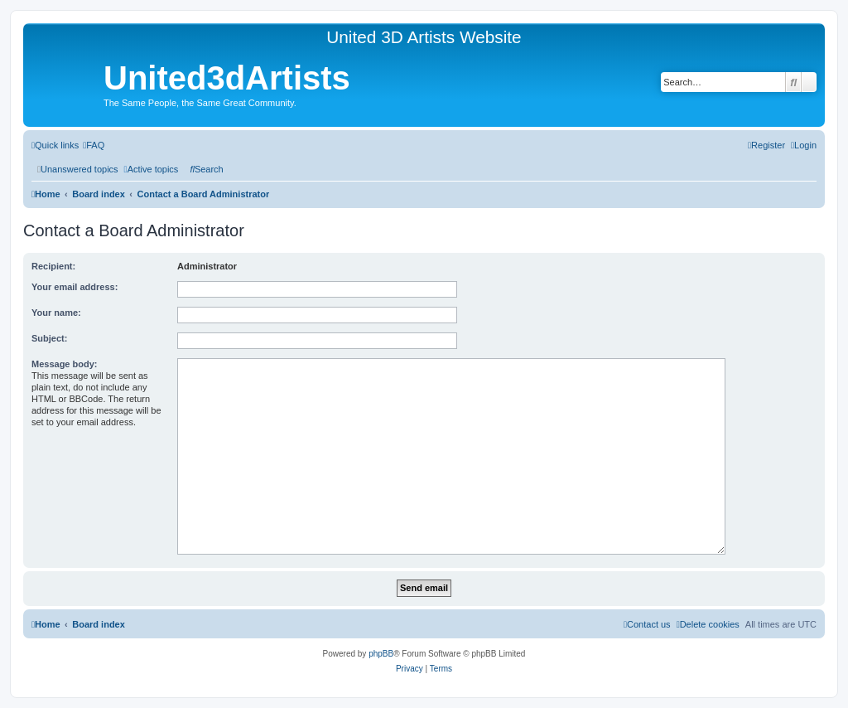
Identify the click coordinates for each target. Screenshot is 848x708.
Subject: (49, 338)
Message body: (64, 364)
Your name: (56, 313)
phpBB (381, 653)
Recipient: (53, 266)
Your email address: (74, 287)
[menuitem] (93, 145)
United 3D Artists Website (423, 36)
